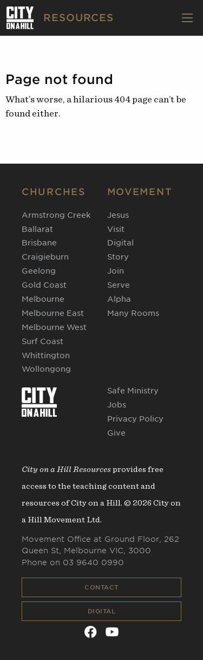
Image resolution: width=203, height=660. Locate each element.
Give (116, 433)
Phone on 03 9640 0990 (73, 562)
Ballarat (37, 229)
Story (118, 257)
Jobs (116, 404)
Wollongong (46, 369)
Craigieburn (45, 257)
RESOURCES (78, 17)
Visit (116, 229)
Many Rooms (133, 313)
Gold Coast (44, 285)
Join (115, 271)
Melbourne (43, 299)
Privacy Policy (135, 419)
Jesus (118, 215)
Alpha (119, 299)
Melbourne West (54, 327)
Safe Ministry (133, 390)
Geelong (39, 271)
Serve (118, 285)
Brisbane (39, 242)
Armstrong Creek (56, 215)
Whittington (46, 355)
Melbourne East (53, 313)
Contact (101, 587)
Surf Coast (42, 341)
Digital (102, 611)
